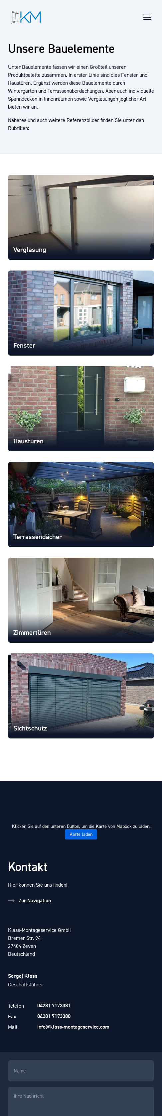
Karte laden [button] (81, 834)
